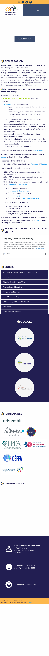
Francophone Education (12, 287)
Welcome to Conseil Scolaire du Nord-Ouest (20, 272)
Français (35, 164)
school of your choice (18, 184)
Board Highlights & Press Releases (16, 302)
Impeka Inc (30, 602)
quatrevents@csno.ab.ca (18, 191)
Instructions (38, 150)
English (44, 164)
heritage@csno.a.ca (31, 198)
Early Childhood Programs (13, 297)
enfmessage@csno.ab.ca (18, 196)
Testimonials (7, 307)
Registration (7, 277)
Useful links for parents (12, 312)
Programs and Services (11, 292)
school (3, 157)
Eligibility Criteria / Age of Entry (14, 282)
